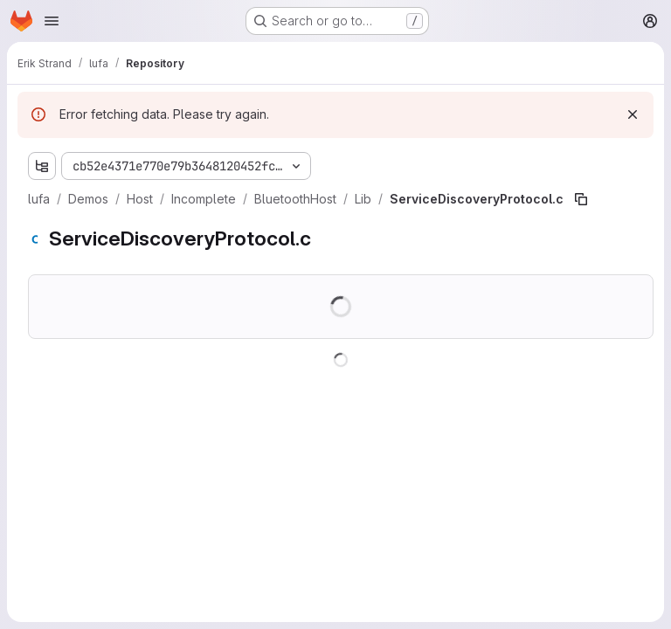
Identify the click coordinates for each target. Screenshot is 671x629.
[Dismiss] (632, 114)
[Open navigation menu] (52, 21)
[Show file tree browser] (42, 166)
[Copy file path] (581, 199)
